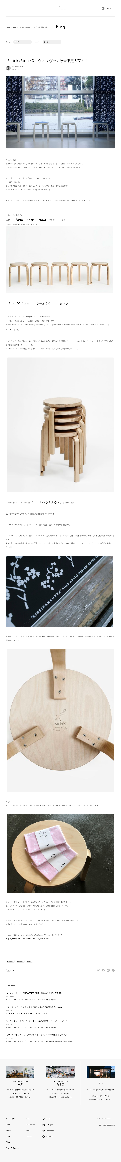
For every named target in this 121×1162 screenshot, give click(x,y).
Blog (14, 27)
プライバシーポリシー (103, 1118)
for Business (30, 1125)
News (8, 1136)
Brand (8, 1131)
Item (8, 1125)
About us (29, 1119)
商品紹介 (20, 961)
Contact (29, 1136)
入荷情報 (10, 961)
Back (13, 970)
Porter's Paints (12, 1148)
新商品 (30, 961)
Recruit (28, 1131)
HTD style (10, 1119)
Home (8, 27)
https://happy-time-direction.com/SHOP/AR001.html (27, 939)
